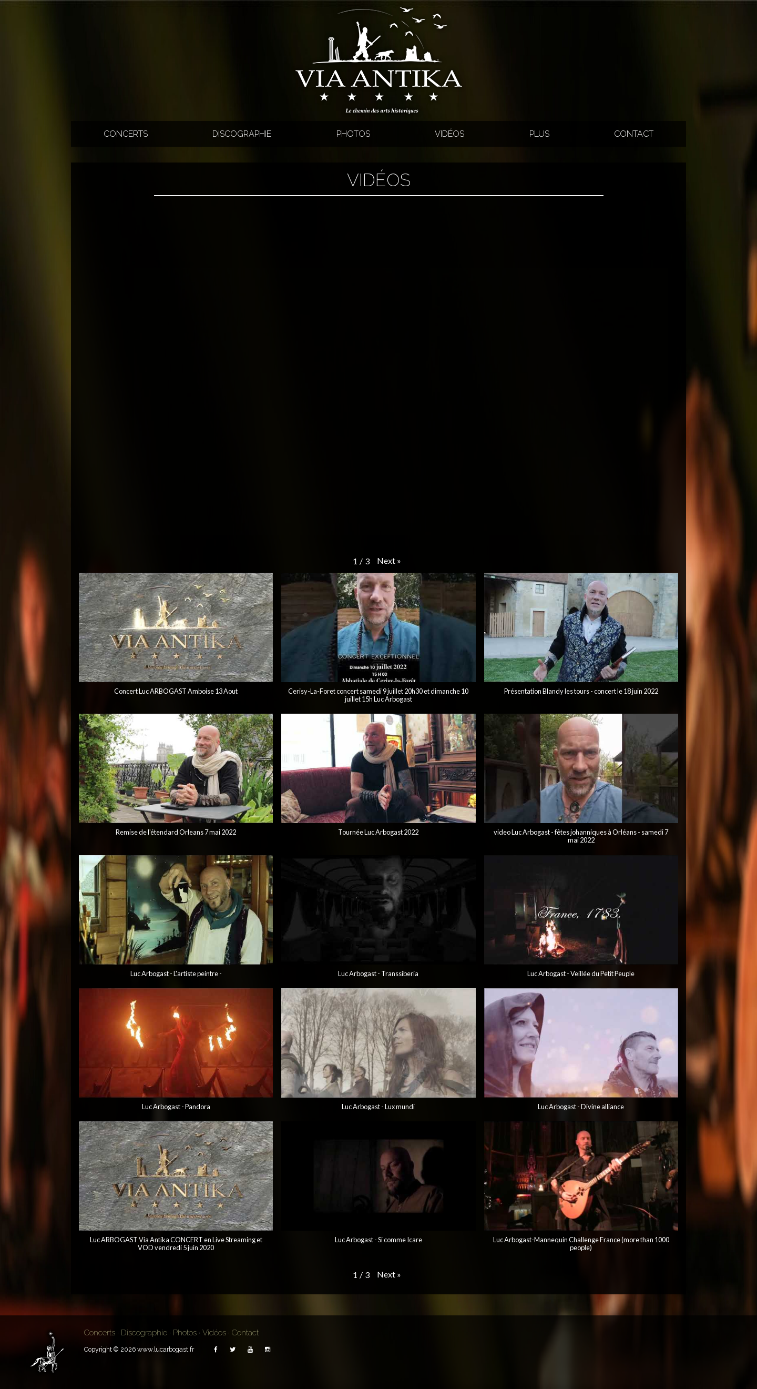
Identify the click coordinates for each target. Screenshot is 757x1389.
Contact (633, 134)
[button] (389, 561)
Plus (539, 134)
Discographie (241, 134)
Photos (353, 134)
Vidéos (449, 134)
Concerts (126, 134)
